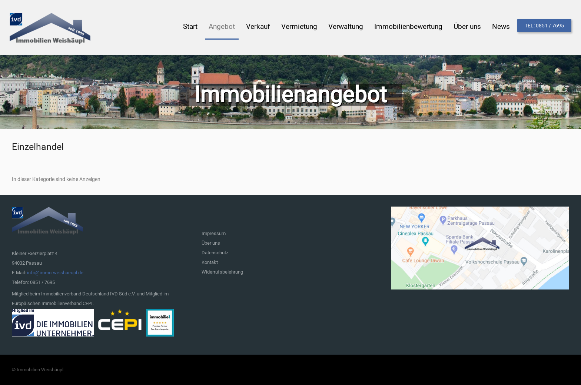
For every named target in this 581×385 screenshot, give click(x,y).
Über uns (211, 243)
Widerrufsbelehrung (222, 272)
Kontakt (210, 262)
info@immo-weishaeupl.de (55, 272)
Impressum (214, 233)
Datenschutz (215, 252)
